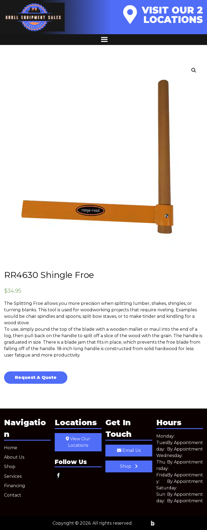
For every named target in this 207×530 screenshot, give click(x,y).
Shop (9, 466)
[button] (194, 70)
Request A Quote (36, 377)
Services (13, 476)
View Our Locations (78, 442)
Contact (12, 495)
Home (10, 447)
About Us (14, 457)
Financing (14, 485)
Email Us (129, 450)
